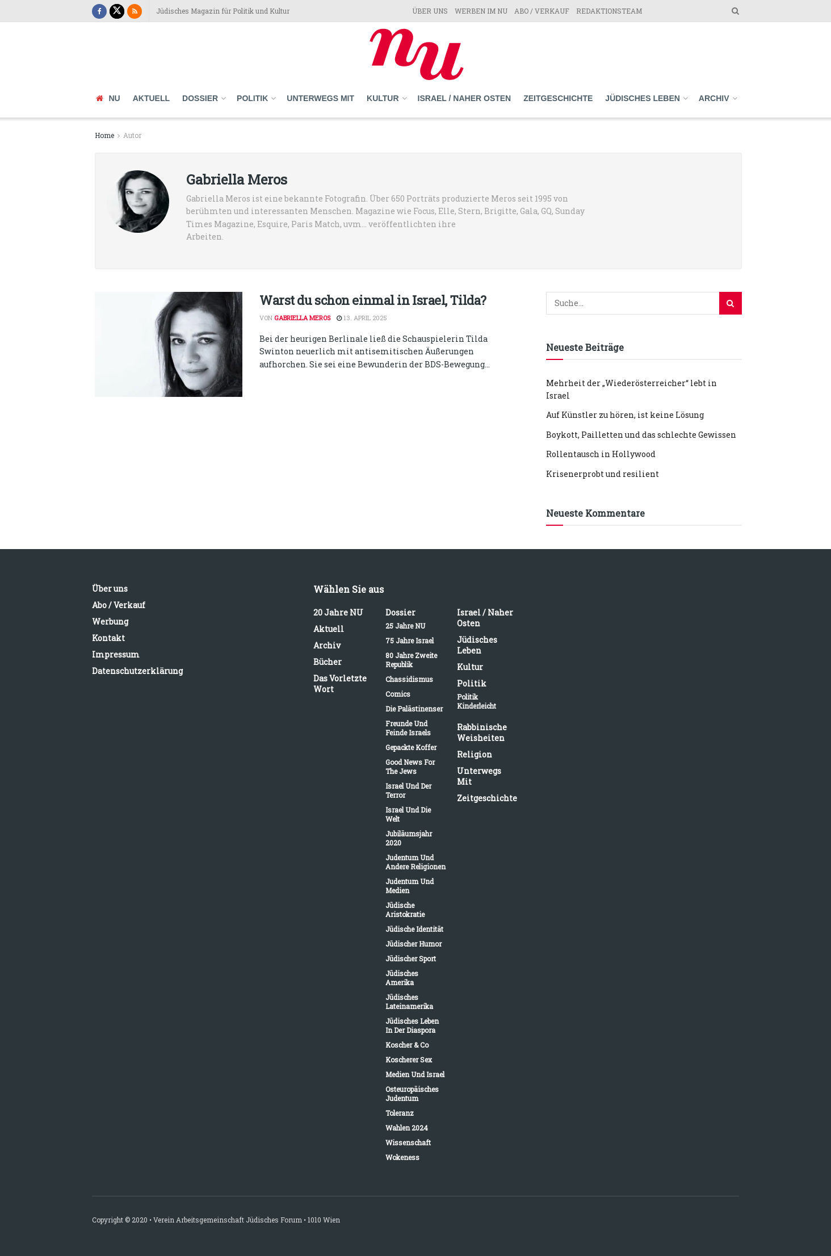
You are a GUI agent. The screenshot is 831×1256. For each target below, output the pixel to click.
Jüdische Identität (414, 928)
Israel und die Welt (408, 814)
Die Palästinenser (414, 708)
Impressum (116, 654)
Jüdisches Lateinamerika (409, 1002)
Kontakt (108, 638)
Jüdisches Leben (642, 98)
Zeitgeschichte (558, 98)
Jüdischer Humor (413, 943)
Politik (252, 98)
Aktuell (151, 98)
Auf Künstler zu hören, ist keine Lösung (625, 414)
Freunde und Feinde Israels (408, 728)
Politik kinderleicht (476, 701)
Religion (474, 754)
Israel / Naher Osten (464, 98)
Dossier (200, 98)
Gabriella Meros (302, 317)
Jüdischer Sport (410, 958)
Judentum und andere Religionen (415, 862)
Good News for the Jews (410, 766)
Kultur (383, 98)
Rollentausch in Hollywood (601, 454)
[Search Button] (730, 303)
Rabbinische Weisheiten (482, 732)
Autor (132, 135)
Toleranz (399, 1112)
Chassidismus (409, 679)
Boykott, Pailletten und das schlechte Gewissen (641, 434)
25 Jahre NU (405, 625)
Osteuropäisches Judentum (412, 1094)
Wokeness (402, 1157)
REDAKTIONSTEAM (609, 10)
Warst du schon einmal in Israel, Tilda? (372, 300)
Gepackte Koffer (411, 747)
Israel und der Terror (408, 790)
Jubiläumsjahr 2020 (408, 838)
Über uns (110, 588)
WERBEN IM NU (481, 10)
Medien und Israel (414, 1074)
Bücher (327, 661)
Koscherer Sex (408, 1059)
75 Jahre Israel (409, 640)
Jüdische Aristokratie (405, 910)
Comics (397, 693)
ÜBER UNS (430, 10)
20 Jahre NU (338, 612)
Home (104, 135)
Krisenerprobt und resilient (602, 473)
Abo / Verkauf (118, 605)
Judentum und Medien (409, 886)
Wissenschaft (408, 1142)
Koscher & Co (407, 1044)
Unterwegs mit (320, 98)
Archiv (714, 98)
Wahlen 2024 (406, 1127)
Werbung (110, 621)
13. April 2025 (362, 317)
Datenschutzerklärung (137, 670)
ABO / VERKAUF (541, 10)
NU (108, 98)
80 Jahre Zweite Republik (411, 660)
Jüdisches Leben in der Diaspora (412, 1025)
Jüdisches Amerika (401, 978)
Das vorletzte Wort (340, 683)
